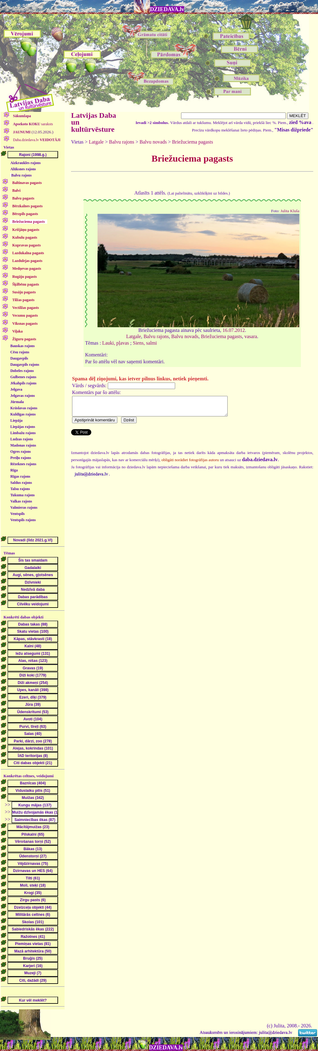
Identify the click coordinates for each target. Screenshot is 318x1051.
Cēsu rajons (19, 352)
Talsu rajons (20, 489)
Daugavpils (19, 358)
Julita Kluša (289, 211)
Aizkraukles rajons (25, 163)
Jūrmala (17, 402)
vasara (250, 336)
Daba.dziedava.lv (36, 140)
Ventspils (17, 514)
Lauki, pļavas (115, 343)
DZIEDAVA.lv (167, 9)
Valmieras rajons (23, 507)
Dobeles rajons (22, 371)
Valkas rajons (21, 501)
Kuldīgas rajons (23, 414)
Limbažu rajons (23, 433)
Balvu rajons (21, 175)
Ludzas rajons (21, 439)
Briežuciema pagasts (192, 142)
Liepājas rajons (22, 427)
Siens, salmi (145, 343)
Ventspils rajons (23, 520)
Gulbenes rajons (23, 377)
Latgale (96, 142)
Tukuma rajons (22, 495)
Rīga (14, 470)
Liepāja (16, 420)
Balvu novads (153, 142)
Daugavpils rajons (24, 364)
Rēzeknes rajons (23, 464)
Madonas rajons (23, 445)
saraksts (32, 124)
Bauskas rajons (22, 346)
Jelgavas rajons (22, 395)
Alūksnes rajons (23, 169)
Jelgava (16, 389)
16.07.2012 (234, 330)
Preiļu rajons (20, 458)
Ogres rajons (20, 451)
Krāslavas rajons (23, 408)
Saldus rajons (21, 482)
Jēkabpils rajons (23, 383)
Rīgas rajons (20, 476)
